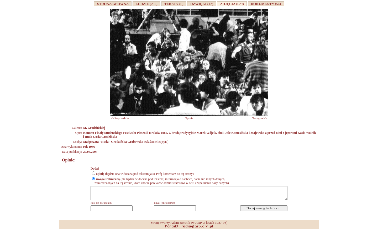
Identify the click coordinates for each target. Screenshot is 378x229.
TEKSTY (174, 4)
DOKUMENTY (266, 4)
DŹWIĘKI (201, 4)
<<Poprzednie (120, 118)
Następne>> (259, 118)
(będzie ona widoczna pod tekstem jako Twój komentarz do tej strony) (145, 174)
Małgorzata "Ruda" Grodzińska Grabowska (113, 142)
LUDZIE (146, 4)
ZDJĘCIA (231, 4)
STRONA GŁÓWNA (112, 4)
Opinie (189, 118)
